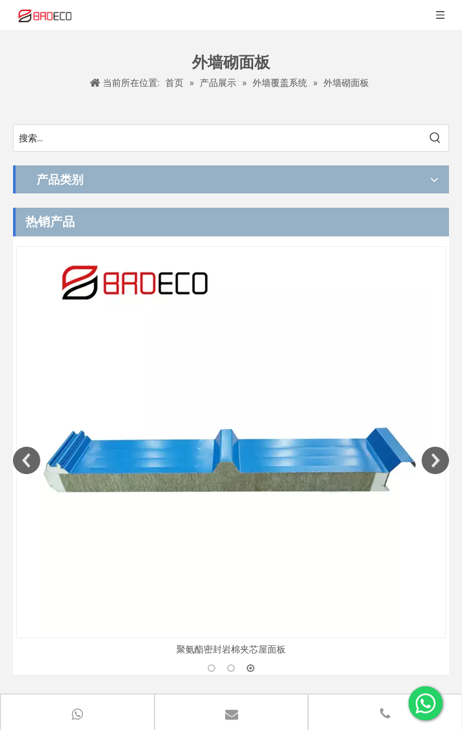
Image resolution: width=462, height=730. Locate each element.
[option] (231, 451)
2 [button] (231, 668)
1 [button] (211, 668)
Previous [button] (26, 460)
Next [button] (435, 460)
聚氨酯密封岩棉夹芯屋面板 (231, 649)
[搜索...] (218, 138)
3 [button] (250, 668)
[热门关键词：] (435, 138)
